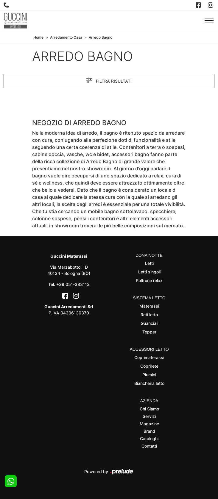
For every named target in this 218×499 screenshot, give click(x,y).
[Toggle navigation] (209, 21)
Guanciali (149, 323)
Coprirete (149, 366)
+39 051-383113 (73, 284)
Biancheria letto (149, 383)
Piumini (149, 374)
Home (38, 37)
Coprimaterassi (149, 357)
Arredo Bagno (100, 37)
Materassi (149, 305)
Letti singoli (149, 271)
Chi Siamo (149, 408)
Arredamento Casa (66, 37)
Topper (149, 331)
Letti (149, 263)
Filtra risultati (109, 80)
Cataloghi (149, 438)
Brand (149, 431)
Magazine (149, 423)
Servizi (149, 416)
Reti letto (149, 314)
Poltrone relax (149, 280)
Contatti (149, 445)
